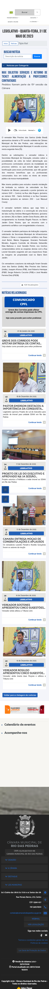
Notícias (14, 43)
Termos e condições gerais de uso (33, 940)
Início (6, 43)
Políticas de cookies (39, 943)
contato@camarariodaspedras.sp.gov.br (25, 913)
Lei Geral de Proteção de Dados (32, 950)
